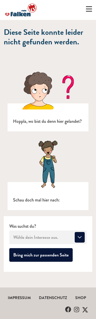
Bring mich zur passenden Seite (43, 254)
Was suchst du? (22, 226)
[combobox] (48, 237)
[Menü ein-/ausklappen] (89, 10)
